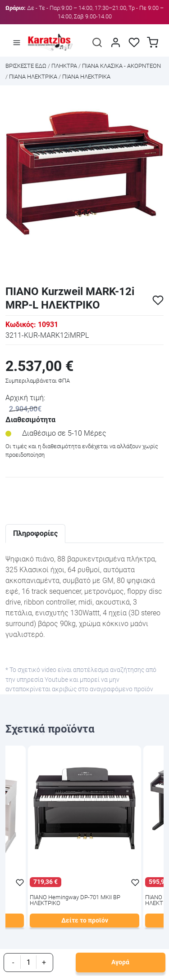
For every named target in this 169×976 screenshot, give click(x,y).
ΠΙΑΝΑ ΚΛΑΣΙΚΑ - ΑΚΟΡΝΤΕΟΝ (121, 65)
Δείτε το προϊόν (84, 920)
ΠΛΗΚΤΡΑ (64, 65)
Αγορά (120, 962)
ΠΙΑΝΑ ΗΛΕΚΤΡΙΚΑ (33, 76)
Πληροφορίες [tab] (35, 533)
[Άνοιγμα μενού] (16, 42)
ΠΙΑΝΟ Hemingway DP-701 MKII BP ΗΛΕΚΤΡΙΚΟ (75, 900)
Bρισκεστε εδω (26, 65)
